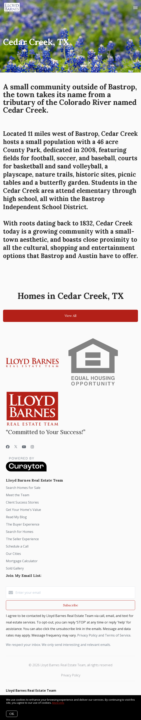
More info (58, 703)
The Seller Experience (22, 539)
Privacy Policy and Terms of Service (103, 635)
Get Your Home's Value (23, 509)
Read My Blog (16, 517)
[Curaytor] (26, 470)
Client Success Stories (22, 502)
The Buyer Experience (22, 524)
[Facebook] (8, 446)
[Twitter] (15, 446)
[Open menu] (135, 8)
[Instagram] (32, 446)
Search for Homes (19, 531)
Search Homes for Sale (23, 487)
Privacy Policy (70, 675)
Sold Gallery (15, 568)
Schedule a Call (17, 546)
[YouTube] (24, 446)
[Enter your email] (74, 592)
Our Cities (13, 553)
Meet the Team (17, 495)
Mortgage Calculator (22, 561)
